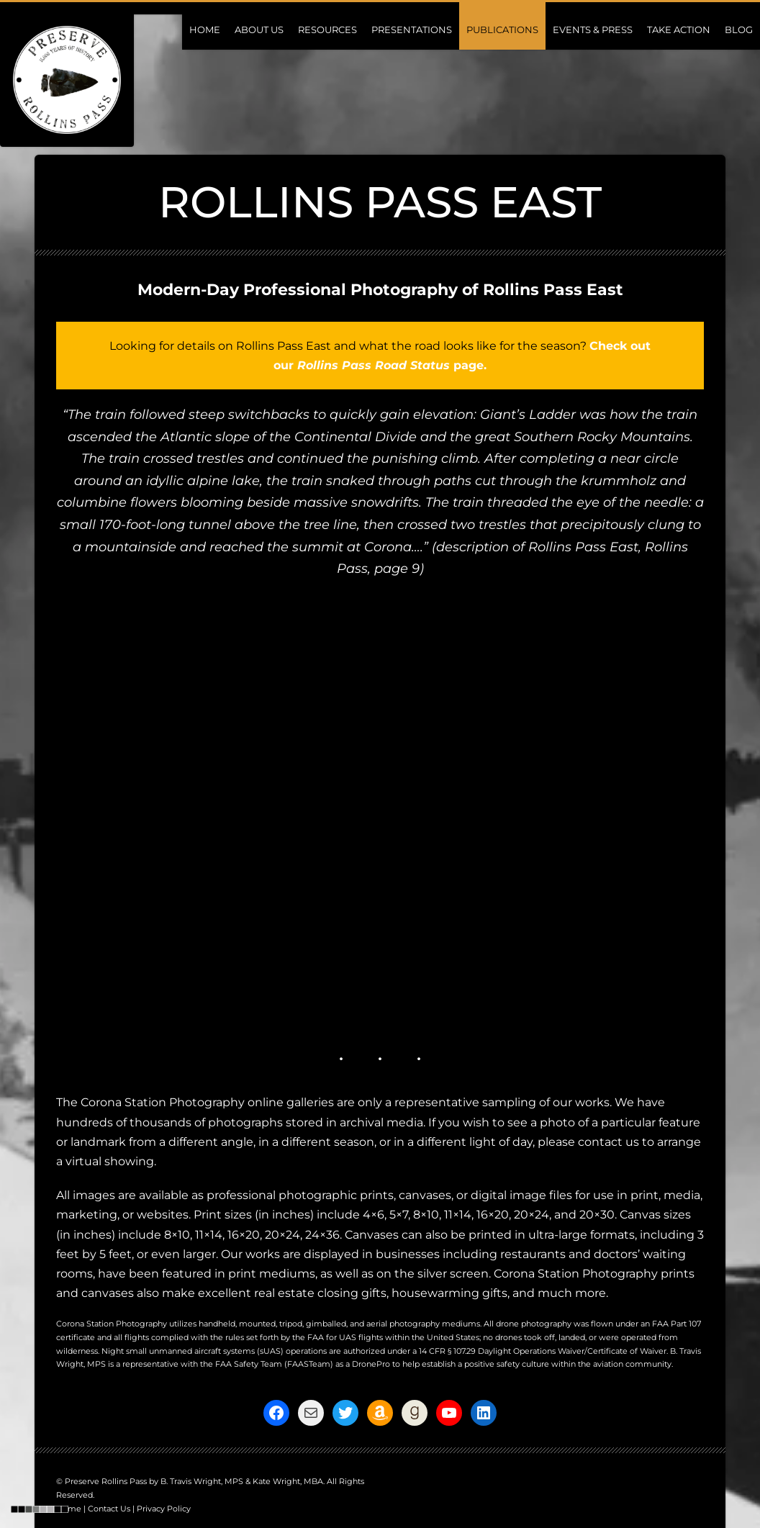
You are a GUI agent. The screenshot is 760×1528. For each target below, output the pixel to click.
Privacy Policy (164, 1509)
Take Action (678, 29)
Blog (739, 29)
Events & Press (593, 29)
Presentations (411, 29)
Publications (502, 29)
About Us (259, 29)
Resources (327, 29)
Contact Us (109, 1509)
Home (204, 29)
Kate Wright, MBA (288, 1481)
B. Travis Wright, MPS (201, 1481)
